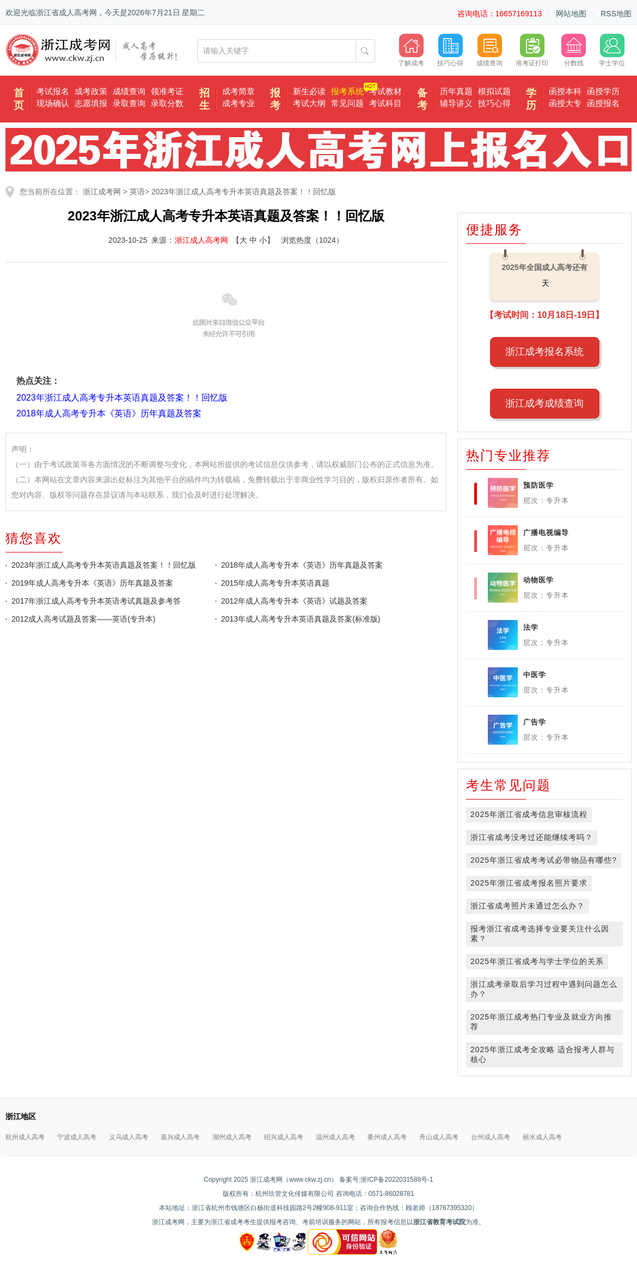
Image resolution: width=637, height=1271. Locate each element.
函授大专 (565, 103)
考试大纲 (309, 103)
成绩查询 (129, 91)
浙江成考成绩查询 (544, 403)
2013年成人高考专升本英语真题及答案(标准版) (300, 619)
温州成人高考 (335, 1137)
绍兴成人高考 (283, 1137)
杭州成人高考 (25, 1137)
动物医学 (538, 580)
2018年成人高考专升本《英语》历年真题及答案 (302, 565)
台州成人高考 (490, 1137)
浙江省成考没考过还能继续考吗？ (531, 837)
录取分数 (167, 103)
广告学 (534, 722)
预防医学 (538, 485)
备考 (422, 99)
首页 (19, 99)
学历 (531, 99)
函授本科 (565, 91)
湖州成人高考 (232, 1137)
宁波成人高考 (76, 1137)
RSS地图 (616, 13)
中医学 (534, 675)
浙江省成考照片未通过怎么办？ (527, 905)
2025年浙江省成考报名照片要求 (528, 883)
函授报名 (603, 103)
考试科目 (385, 103)
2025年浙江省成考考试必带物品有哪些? (543, 860)
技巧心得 (494, 103)
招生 (204, 99)
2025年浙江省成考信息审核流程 (528, 814)
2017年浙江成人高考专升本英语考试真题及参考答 (96, 601)
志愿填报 (91, 103)
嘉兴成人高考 (180, 1137)
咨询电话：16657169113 (499, 13)
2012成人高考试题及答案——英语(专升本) (83, 619)
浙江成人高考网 (201, 240)
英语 (137, 191)
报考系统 (347, 91)
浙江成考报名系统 (544, 351)
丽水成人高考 (542, 1137)
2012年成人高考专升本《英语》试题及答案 (294, 601)
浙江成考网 (102, 191)
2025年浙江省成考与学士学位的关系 (537, 961)
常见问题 (347, 103)
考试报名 (52, 91)
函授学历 (603, 91)
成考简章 (238, 91)
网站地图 (571, 13)
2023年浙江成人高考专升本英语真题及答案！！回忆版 (243, 191)
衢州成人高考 (387, 1137)
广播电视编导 (546, 533)
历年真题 (456, 91)
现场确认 (52, 103)
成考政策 (91, 91)
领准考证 (167, 91)
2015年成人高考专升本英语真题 (275, 583)
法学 (530, 627)
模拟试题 (494, 91)
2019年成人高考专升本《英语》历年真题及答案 (92, 583)
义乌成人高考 (128, 1137)
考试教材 (385, 91)
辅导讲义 (456, 103)
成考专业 (238, 103)
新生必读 (309, 91)
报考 (275, 99)
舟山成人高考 (438, 1137)
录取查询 (129, 103)
